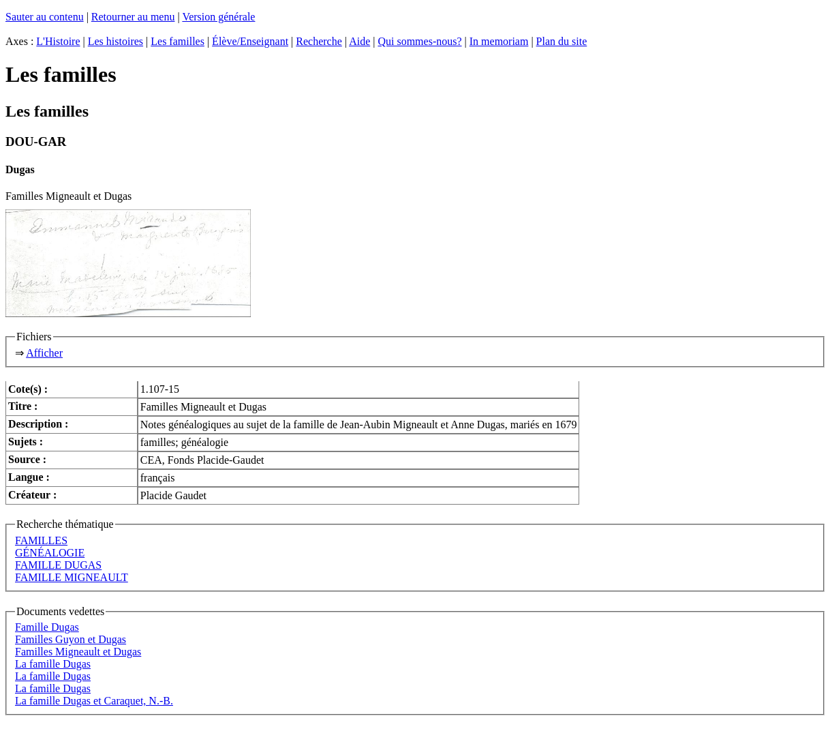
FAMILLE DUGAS (58, 565)
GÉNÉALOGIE (49, 553)
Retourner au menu (133, 17)
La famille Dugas (53, 664)
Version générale (218, 17)
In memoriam (499, 41)
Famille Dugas (47, 627)
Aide (359, 41)
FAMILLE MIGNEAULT (71, 577)
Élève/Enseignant (250, 41)
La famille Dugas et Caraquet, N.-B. (94, 700)
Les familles (177, 41)
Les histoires (115, 41)
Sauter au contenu (44, 17)
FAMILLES (41, 540)
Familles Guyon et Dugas (70, 639)
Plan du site (561, 41)
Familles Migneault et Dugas (78, 651)
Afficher (44, 353)
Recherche (319, 41)
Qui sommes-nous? (419, 41)
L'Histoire (58, 41)
